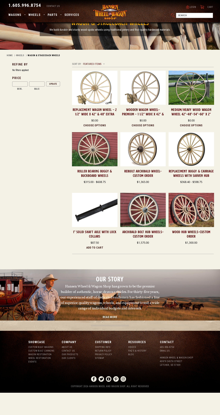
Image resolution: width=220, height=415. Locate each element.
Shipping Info (103, 369)
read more (110, 339)
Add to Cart (94, 269)
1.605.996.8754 (24, 6)
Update (53, 106)
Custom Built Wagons (41, 369)
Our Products (70, 376)
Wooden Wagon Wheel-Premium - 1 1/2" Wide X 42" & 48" (143, 136)
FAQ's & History (137, 373)
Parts (52, 16)
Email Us (165, 373)
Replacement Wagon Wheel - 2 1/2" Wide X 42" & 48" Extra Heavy (95, 136)
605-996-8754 (167, 369)
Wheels (34, 16)
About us (67, 369)
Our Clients (68, 380)
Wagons (14, 16)
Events (32, 384)
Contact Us (53, 7)
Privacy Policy (103, 376)
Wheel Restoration (39, 380)
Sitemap (99, 380)
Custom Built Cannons (41, 373)
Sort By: (76, 86)
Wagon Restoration (40, 376)
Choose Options (94, 147)
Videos (132, 369)
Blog (131, 376)
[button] (41, 100)
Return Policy (103, 373)
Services (71, 16)
